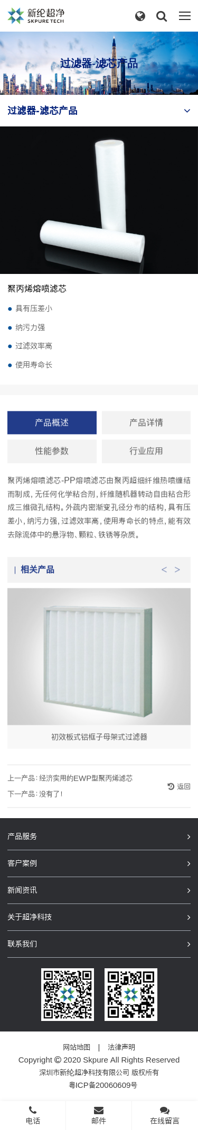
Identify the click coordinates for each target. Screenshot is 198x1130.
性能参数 (52, 460)
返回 (183, 796)
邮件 (98, 1115)
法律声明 (121, 1047)
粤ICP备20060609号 (103, 1085)
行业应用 (146, 460)
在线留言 (165, 1115)
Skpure (95, 1060)
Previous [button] (164, 576)
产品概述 (52, 431)
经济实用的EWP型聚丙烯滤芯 (86, 787)
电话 (32, 1115)
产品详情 (146, 431)
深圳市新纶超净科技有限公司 (84, 1072)
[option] (99, 677)
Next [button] (177, 576)
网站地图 (76, 1047)
